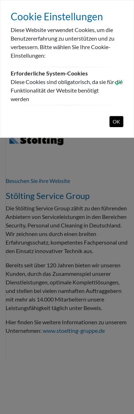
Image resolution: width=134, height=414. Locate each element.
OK (116, 122)
